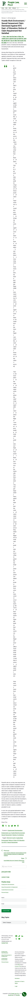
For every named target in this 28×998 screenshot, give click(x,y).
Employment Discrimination (15, 830)
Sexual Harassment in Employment (9, 887)
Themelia (17, 995)
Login (16, 986)
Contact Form (18, 966)
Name (2, 897)
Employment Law (6, 833)
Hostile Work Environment (18, 833)
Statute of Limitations (18, 835)
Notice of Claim (13, 840)
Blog (19, 964)
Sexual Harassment (6, 835)
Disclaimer (17, 978)
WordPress (10, 995)
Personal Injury (4, 892)
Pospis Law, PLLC (15, 993)
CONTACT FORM (5, 877)
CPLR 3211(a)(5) (11, 838)
